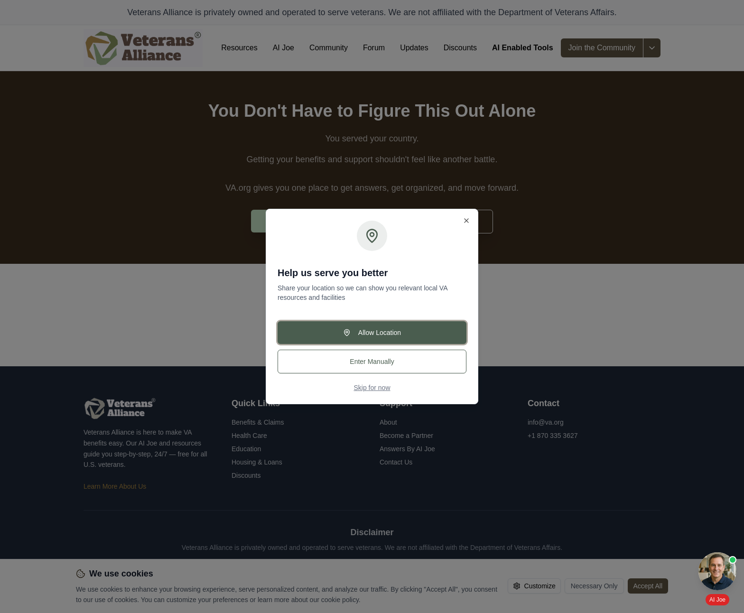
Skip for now (371, 387)
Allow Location (372, 332)
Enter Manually (372, 361)
